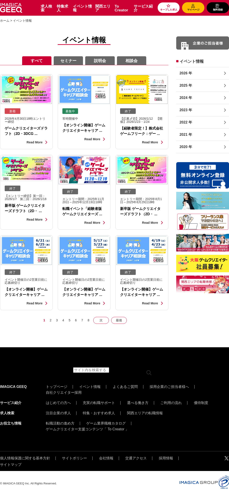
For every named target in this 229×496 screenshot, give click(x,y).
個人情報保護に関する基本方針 (25, 458)
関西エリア (102, 8)
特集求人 (62, 8)
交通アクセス (136, 458)
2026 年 (186, 73)
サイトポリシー (74, 458)
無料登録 (218, 9)
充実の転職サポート (99, 403)
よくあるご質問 (125, 387)
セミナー (68, 61)
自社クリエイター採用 (64, 392)
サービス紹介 (143, 8)
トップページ (56, 387)
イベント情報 (82, 8)
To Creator (121, 8)
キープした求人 (168, 9)
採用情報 (166, 458)
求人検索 (46, 8)
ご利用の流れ (171, 403)
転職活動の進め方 (60, 423)
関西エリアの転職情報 (145, 413)
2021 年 (186, 134)
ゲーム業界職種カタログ (106, 423)
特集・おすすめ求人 (99, 413)
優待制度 (201, 403)
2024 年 (186, 98)
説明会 (100, 61)
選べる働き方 (137, 403)
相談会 (131, 61)
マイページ (193, 9)
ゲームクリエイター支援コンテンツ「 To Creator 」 (87, 429)
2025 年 (186, 85)
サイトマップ (10, 465)
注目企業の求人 (58, 413)
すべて (37, 61)
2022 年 (186, 122)
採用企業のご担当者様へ (169, 387)
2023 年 (186, 110)
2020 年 (186, 147)
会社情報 (106, 458)
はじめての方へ (58, 403)
